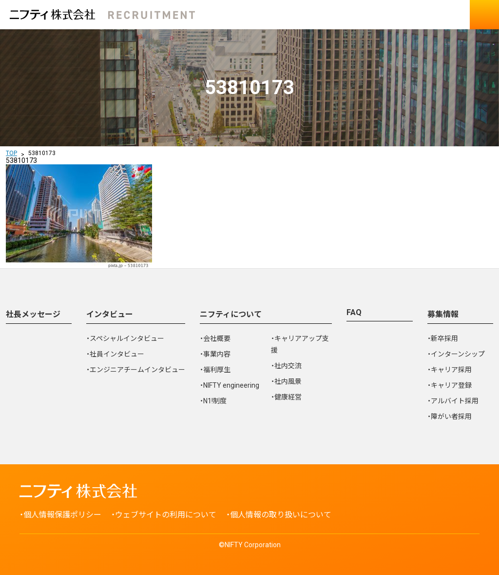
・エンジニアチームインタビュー (135, 370)
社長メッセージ (33, 314)
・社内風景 (286, 381)
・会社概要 (215, 338)
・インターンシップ (456, 354)
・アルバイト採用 (453, 401)
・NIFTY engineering (229, 385)
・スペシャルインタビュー (125, 338)
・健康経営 (286, 397)
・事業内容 (215, 354)
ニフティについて (231, 314)
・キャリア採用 (449, 370)
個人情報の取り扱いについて (280, 514)
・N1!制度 (213, 401)
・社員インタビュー (115, 354)
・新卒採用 (442, 338)
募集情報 (443, 314)
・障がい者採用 (449, 416)
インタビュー (109, 314)
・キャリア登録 (449, 385)
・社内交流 (286, 366)
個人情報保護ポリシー (62, 514)
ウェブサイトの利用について (165, 514)
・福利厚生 (215, 370)
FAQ (354, 312)
